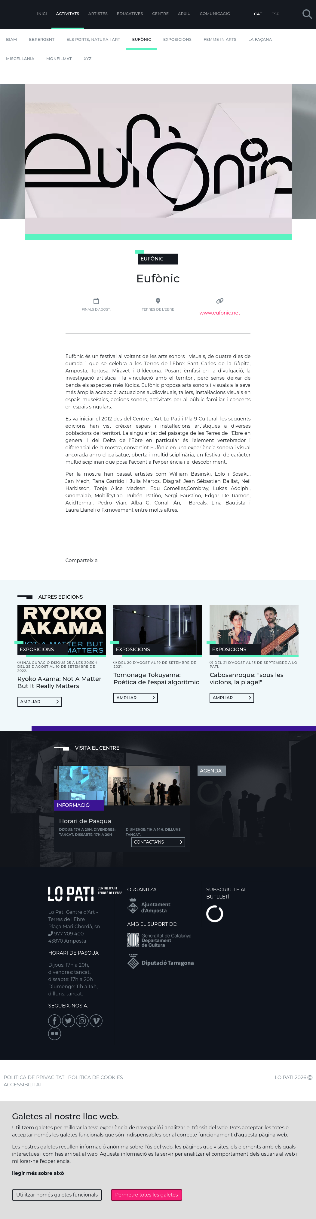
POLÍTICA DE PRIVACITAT (34, 1077)
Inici (42, 13)
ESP (276, 13)
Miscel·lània (20, 58)
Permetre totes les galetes (146, 1195)
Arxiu (184, 13)
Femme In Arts (220, 39)
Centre (160, 13)
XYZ (88, 58)
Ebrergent (42, 39)
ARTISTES (98, 13)
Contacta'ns (158, 842)
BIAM (11, 39)
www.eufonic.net (220, 313)
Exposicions (177, 39)
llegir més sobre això (38, 1173)
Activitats (67, 13)
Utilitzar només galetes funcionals (57, 1195)
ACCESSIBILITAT (23, 1085)
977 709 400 (66, 934)
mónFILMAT (59, 58)
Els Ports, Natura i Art (93, 39)
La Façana (260, 39)
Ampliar (39, 701)
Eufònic (141, 39)
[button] (307, 14)
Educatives (130, 13)
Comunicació (215, 13)
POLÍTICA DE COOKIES (95, 1077)
